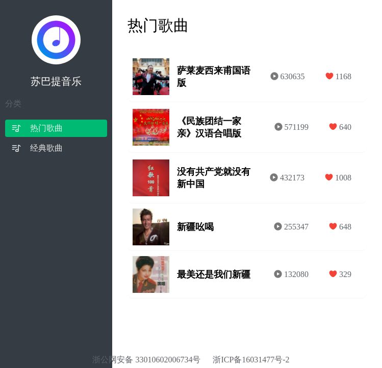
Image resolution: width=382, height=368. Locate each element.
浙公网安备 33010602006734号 (146, 359)
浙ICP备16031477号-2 (251, 359)
